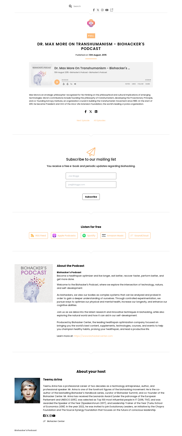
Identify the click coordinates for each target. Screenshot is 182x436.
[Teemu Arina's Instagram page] (50, 416)
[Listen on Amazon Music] (113, 235)
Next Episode (83, 120)
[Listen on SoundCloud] (140, 235)
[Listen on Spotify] (89, 235)
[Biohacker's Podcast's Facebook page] (93, 10)
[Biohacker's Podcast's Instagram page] (102, 10)
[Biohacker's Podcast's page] (111, 10)
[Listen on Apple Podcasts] (64, 235)
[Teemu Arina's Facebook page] (44, 416)
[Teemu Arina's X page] (47, 416)
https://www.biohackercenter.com (93, 336)
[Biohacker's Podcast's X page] (97, 10)
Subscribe (91, 196)
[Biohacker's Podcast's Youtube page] (106, 10)
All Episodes (99, 120)
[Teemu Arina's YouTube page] (53, 416)
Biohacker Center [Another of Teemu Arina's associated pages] (54, 421)
